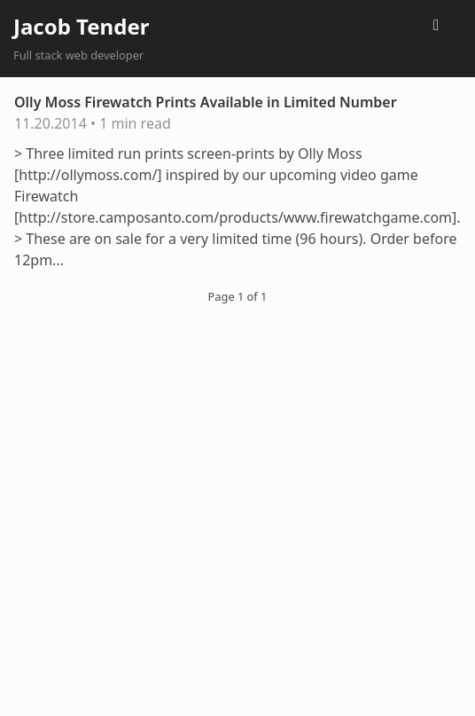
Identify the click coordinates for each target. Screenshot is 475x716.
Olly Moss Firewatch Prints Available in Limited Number (205, 102)
